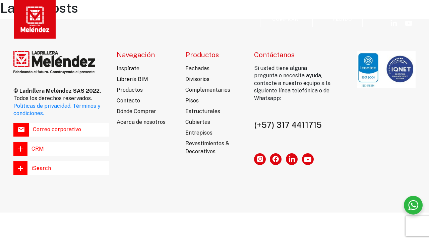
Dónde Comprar (136, 111)
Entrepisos (198, 133)
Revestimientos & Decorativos (207, 147)
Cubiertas (197, 122)
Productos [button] (113, 15)
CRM (28, 149)
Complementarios (207, 90)
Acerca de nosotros (141, 122)
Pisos (192, 100)
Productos (130, 90)
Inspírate (72, 15)
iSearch (32, 168)
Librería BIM (158, 15)
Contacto (201, 15)
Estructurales (202, 111)
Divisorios (197, 79)
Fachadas (197, 68)
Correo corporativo (47, 130)
